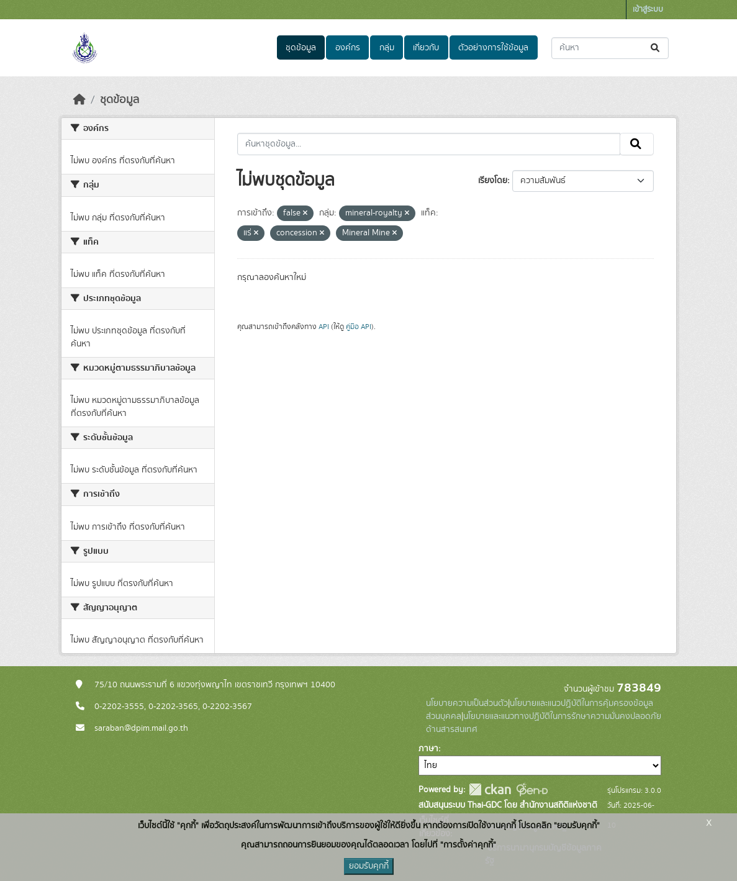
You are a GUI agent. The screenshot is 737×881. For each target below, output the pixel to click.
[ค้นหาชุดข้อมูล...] (610, 48)
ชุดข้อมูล (301, 48)
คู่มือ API (358, 326)
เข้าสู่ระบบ (648, 10)
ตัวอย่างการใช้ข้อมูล (493, 48)
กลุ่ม (386, 48)
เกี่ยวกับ (426, 48)
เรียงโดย (492, 180)
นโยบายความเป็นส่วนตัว (467, 703)
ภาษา (428, 749)
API (324, 326)
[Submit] (656, 48)
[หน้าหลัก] (79, 100)
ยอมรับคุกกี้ (369, 866)
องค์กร (347, 48)
